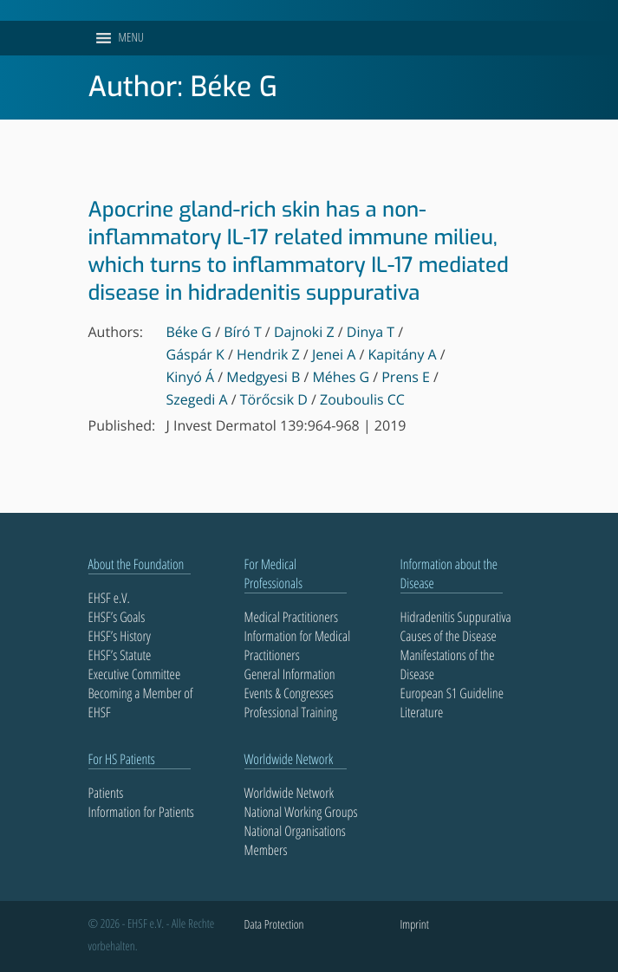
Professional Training (291, 712)
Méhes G (340, 376)
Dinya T (370, 331)
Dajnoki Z (304, 331)
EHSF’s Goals (117, 616)
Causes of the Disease (448, 635)
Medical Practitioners (291, 616)
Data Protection (274, 925)
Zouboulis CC (362, 399)
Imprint (414, 925)
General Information (289, 674)
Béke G (189, 331)
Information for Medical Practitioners (297, 645)
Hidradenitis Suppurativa (455, 616)
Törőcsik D (274, 399)
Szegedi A (197, 399)
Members (266, 849)
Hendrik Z (268, 354)
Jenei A (333, 354)
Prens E (405, 376)
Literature (422, 712)
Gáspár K (195, 354)
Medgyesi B (263, 376)
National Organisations (295, 830)
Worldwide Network (289, 792)
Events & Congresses (289, 693)
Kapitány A (402, 354)
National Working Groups (301, 811)
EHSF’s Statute (120, 654)
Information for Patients (141, 811)
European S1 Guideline (452, 693)
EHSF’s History (119, 635)
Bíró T (243, 331)
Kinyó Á (190, 376)
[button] (131, 38)
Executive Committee (134, 674)
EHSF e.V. (109, 597)
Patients (106, 792)
